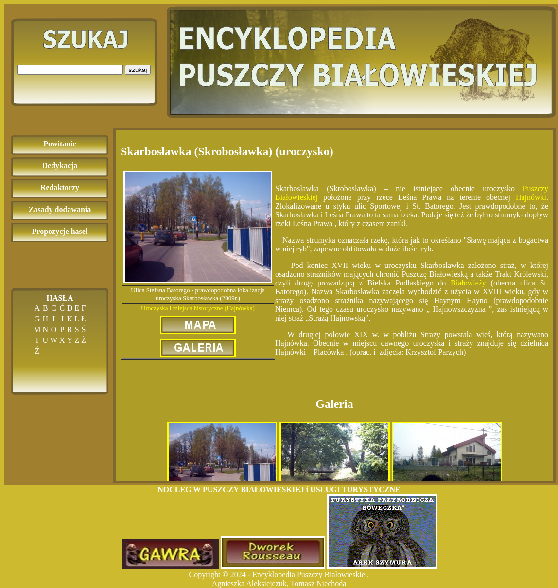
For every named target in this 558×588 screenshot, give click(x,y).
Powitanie (59, 144)
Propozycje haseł (60, 231)
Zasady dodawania (60, 209)
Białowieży (468, 283)
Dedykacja (60, 165)
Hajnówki (531, 197)
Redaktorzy (59, 187)
